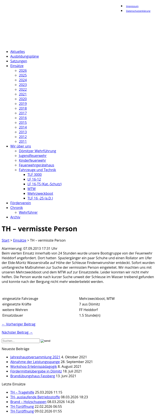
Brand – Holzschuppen (28, 401)
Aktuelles (17, 51)
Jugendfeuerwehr (33, 155)
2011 (23, 141)
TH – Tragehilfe (22, 392)
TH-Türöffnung (22, 406)
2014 (23, 127)
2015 (23, 122)
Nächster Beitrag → (17, 332)
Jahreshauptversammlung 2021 (35, 357)
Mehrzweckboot (40, 193)
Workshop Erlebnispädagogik (33, 366)
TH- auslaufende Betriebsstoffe (35, 397)
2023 (23, 84)
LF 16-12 (34, 179)
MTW (32, 188)
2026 (23, 70)
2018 (23, 108)
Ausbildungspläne (24, 56)
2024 (23, 80)
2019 (23, 103)
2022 (23, 89)
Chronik (16, 207)
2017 (23, 113)
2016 (23, 117)
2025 (23, 75)
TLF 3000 (35, 174)
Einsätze (16, 65)
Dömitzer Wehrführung (37, 151)
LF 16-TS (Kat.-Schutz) (44, 184)
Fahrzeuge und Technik (37, 169)
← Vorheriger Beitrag (18, 324)
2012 (23, 136)
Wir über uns (20, 146)
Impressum (132, 6)
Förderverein (20, 203)
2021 (23, 94)
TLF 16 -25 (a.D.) (40, 198)
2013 (23, 132)
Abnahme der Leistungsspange (35, 361)
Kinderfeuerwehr (32, 160)
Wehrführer (28, 212)
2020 (23, 99)
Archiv (15, 217)
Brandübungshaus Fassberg (32, 376)
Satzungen (18, 61)
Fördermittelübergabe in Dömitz (36, 371)
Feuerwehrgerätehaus (36, 165)
